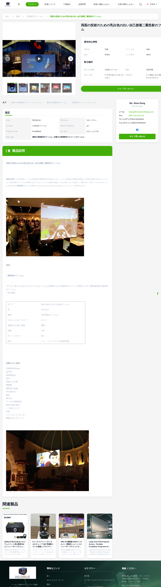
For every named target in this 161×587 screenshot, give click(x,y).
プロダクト (32, 4)
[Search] (140, 4)
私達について (50, 4)
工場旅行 (67, 4)
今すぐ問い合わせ (137, 136)
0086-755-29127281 (136, 115)
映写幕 (86, 576)
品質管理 (82, 4)
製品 (48, 584)
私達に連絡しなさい (102, 4)
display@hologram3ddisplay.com (141, 112)
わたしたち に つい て (55, 580)
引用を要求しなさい (126, 4)
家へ (48, 576)
